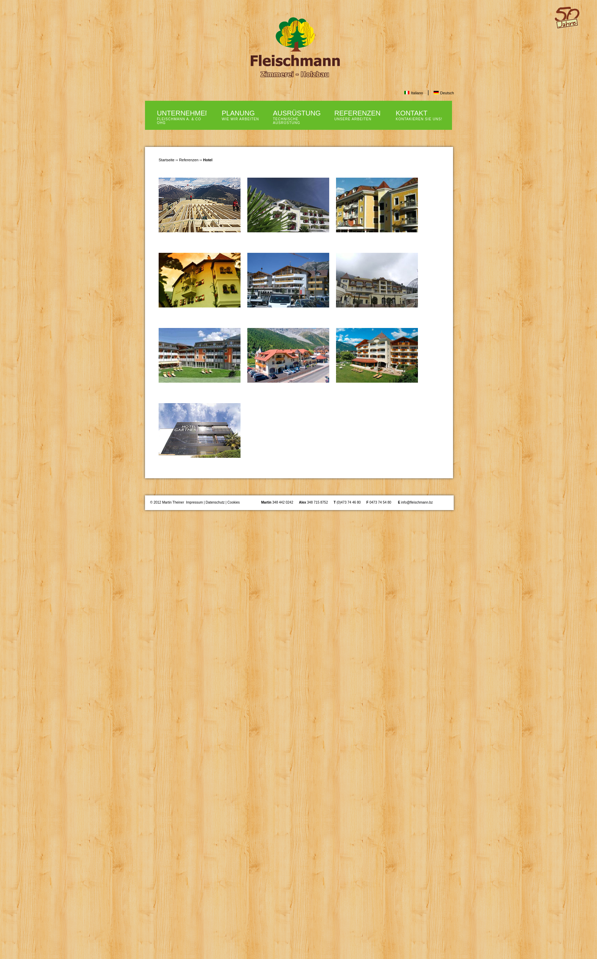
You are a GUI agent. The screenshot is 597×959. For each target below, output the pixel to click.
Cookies (234, 502)
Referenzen (189, 160)
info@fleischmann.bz (417, 502)
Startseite (166, 160)
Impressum (194, 502)
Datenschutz (215, 502)
